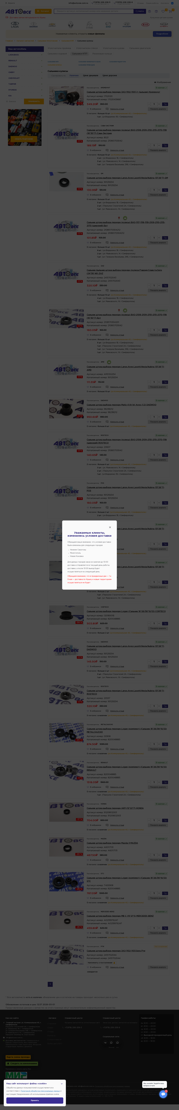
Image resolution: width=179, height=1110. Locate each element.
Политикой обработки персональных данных (40, 1091)
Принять (35, 1100)
